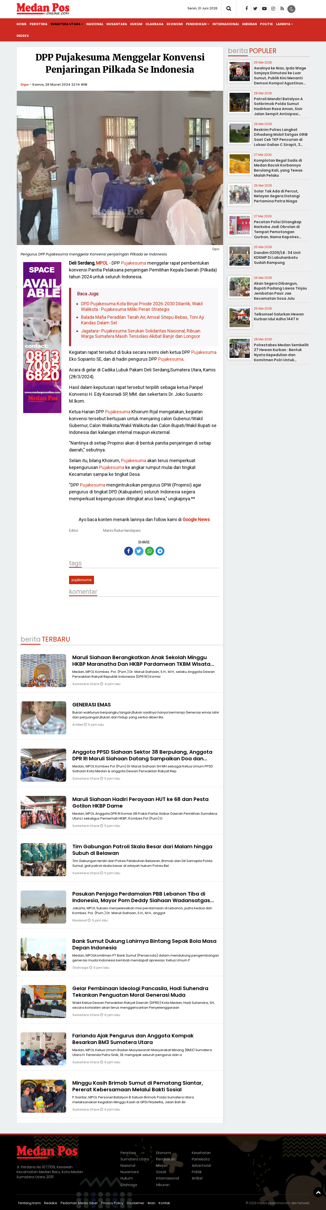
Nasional (94, 24)
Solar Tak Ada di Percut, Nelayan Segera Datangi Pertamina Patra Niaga (277, 196)
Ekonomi (175, 24)
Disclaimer (135, 1203)
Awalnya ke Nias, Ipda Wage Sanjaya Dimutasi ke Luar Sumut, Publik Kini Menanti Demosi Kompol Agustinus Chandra (280, 78)
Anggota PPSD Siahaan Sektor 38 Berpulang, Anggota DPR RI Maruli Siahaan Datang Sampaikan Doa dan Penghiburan (142, 758)
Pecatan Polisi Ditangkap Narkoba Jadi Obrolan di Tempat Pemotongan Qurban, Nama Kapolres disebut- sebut (278, 231)
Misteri (162, 1165)
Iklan (151, 1203)
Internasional (225, 24)
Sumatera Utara (65, 24)
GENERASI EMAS (91, 704)
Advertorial (201, 1165)
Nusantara (116, 24)
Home (21, 24)
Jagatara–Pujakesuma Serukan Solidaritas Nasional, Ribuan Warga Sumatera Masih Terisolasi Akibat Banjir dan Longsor (140, 333)
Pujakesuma (133, 263)
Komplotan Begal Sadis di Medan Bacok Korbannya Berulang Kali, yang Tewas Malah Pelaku (278, 168)
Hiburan (249, 24)
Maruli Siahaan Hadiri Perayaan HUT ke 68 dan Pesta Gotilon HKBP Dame (140, 802)
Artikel (78, 724)
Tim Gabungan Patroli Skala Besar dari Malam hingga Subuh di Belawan (142, 850)
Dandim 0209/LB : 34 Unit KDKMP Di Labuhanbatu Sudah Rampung (277, 257)
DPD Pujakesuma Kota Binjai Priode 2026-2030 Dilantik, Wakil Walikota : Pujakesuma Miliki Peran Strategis (142, 306)
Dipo (25, 84)
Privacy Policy (112, 1203)
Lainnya (283, 24)
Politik (266, 24)
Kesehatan (201, 1152)
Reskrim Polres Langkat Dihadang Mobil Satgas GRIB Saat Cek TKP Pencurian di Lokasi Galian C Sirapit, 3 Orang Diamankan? (281, 139)
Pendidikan (196, 24)
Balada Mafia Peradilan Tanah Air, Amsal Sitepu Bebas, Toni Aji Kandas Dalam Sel (142, 319)
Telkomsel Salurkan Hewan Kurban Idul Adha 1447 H (279, 317)
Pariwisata (201, 1159)
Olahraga (154, 24)
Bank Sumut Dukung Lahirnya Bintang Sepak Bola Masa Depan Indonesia (144, 944)
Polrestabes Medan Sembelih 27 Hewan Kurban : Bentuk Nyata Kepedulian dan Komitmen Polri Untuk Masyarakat (281, 354)
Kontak (164, 1203)
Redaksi (50, 1203)
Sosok (161, 1171)
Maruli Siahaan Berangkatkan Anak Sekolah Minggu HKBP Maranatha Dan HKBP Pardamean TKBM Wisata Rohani (141, 664)
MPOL (102, 263)
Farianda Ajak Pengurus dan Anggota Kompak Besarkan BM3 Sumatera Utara (133, 1039)
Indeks (23, 36)
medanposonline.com (273, 1203)
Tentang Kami (29, 1203)
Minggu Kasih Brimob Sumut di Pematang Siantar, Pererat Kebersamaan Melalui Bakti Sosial (137, 1086)
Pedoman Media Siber (79, 1203)
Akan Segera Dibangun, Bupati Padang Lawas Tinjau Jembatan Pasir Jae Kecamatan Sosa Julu (280, 291)
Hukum (136, 24)
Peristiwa (38, 24)
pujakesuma (81, 580)
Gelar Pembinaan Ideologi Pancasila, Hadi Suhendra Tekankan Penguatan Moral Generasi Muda (140, 992)
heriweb (303, 1203)
